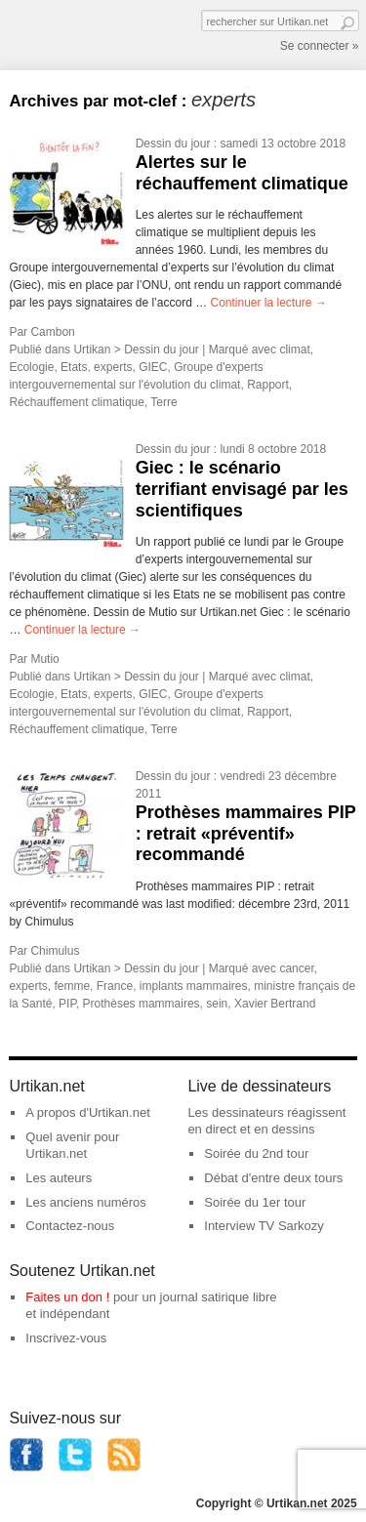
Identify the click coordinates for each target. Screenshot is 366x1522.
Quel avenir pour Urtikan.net (72, 1145)
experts (113, 367)
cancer (296, 968)
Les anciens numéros (85, 1202)
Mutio (44, 659)
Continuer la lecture (268, 302)
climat (294, 349)
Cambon (52, 332)
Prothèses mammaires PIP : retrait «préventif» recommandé (246, 833)
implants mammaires (194, 986)
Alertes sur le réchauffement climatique (242, 172)
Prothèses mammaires (141, 1003)
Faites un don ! (67, 1297)
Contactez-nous (69, 1225)
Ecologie (31, 367)
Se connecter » (319, 46)
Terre (163, 402)
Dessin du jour (173, 143)
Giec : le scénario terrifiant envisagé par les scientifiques (242, 488)
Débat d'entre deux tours (273, 1178)
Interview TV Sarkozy (264, 1225)
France (115, 986)
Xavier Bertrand (274, 1003)
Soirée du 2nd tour (256, 1153)
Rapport (268, 384)
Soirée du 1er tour (254, 1202)
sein (216, 1003)
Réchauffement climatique (76, 402)
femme (72, 986)
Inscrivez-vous (65, 1338)
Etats (74, 367)
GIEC (153, 367)
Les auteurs (58, 1178)
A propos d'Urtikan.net (87, 1112)
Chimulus (54, 951)
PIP (67, 1003)
